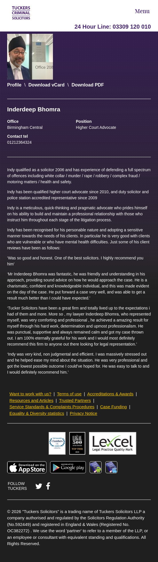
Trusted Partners (75, 400)
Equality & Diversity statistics (36, 413)
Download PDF (88, 84)
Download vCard (46, 84)
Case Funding (113, 406)
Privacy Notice (83, 413)
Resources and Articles (31, 400)
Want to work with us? (30, 393)
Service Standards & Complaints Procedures (51, 406)
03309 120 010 (132, 26)
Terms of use (69, 393)
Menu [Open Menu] (142, 11)
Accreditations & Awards (110, 393)
